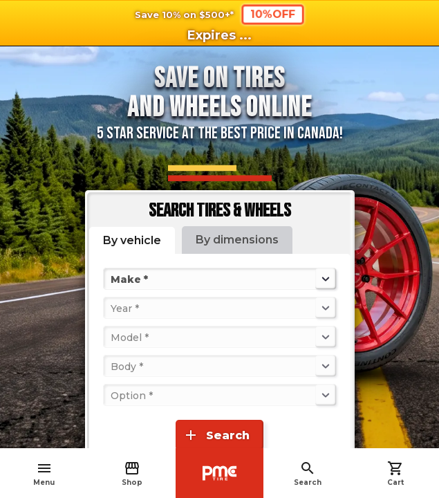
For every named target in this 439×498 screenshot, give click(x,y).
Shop (132, 473)
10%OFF (272, 14)
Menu (44, 473)
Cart (395, 473)
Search (307, 473)
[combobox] (112, 278)
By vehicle (132, 240)
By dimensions (237, 239)
